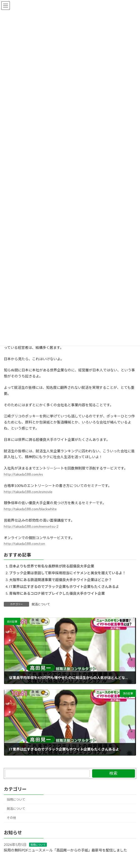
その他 (11, 818)
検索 (113, 773)
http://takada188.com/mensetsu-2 (31, 526)
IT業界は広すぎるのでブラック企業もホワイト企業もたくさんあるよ (64, 586)
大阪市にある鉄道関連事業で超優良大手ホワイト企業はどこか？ (60, 580)
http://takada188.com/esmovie (28, 491)
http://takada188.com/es (23, 474)
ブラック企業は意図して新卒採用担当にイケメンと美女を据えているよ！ (67, 573)
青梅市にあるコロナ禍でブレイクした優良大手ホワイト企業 (57, 593)
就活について (41, 604)
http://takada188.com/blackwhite (30, 509)
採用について (16, 799)
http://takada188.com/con (24, 543)
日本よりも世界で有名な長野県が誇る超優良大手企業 (51, 566)
